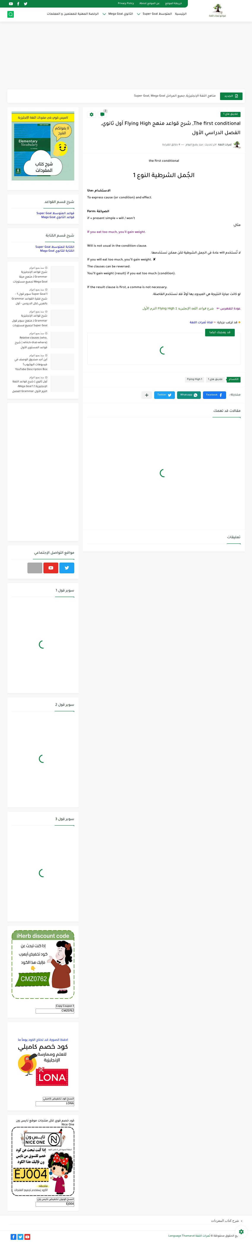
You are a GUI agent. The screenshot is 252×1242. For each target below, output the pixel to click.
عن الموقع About (149, 3)
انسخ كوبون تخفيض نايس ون (55, 1199)
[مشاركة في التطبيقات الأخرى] (146, 395)
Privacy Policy (126, 3)
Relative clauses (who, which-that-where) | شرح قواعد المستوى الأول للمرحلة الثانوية (31, 344)
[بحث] (10, 14)
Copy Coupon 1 (65, 1006)
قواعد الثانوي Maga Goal (57, 217)
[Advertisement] (126, 56)
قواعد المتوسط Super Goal (55, 213)
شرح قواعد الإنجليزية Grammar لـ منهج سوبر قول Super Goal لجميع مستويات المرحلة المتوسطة (29, 322)
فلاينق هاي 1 (230, 114)
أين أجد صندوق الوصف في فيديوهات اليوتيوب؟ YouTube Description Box (30, 364)
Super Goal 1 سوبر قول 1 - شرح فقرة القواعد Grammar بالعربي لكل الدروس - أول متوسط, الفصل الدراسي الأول (29, 300)
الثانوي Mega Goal (120, 14)
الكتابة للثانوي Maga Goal (57, 251)
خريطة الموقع (173, 3)
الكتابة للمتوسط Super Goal (54, 247)
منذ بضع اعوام (36, 267)
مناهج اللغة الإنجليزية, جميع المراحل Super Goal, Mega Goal (175, 96)
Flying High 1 (194, 379)
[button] (214, 395)
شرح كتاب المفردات (225, 1220)
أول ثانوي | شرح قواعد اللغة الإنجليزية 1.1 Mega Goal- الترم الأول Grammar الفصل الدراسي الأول (29, 387)
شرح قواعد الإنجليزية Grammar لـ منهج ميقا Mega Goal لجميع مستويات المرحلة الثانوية (30, 278)
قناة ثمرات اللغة (201, 322)
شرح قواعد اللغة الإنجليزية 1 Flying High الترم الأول (178, 308)
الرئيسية (181, 14)
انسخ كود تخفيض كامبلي (58, 1099)
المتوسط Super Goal (157, 14)
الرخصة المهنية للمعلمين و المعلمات (73, 14)
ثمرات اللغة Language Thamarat (189, 1236)
